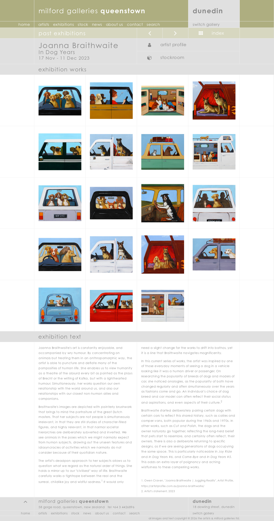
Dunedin (208, 10)
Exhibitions (63, 24)
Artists (43, 24)
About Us (114, 24)
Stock (83, 24)
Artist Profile (165, 45)
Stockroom (165, 58)
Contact (135, 24)
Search (153, 24)
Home (24, 24)
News (97, 24)
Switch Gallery (206, 24)
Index (210, 33)
